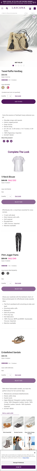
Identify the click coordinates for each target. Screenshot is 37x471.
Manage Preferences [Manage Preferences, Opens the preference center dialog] (18, 462)
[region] (18, 460)
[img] (5, 80)
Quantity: (3, 96)
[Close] (35, 453)
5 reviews (14, 265)
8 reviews (14, 80)
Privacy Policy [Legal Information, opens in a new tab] (26, 457)
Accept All (18, 467)
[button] (34, 16)
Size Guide (18, 96)
